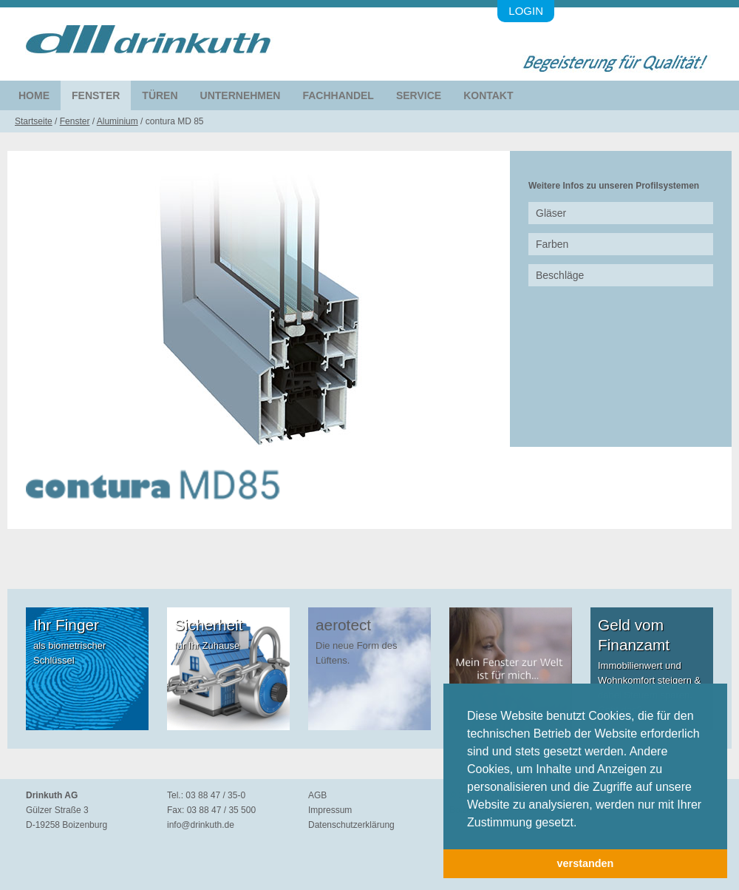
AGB (317, 795)
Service (418, 95)
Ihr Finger (66, 624)
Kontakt (488, 95)
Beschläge (560, 275)
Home (34, 95)
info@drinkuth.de (200, 825)
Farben (552, 244)
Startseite (33, 121)
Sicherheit (208, 624)
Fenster (96, 95)
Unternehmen (240, 95)
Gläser (551, 213)
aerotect (343, 624)
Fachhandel (337, 95)
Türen (159, 95)
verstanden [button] (585, 863)
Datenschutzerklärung (351, 825)
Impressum (330, 810)
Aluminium (117, 121)
